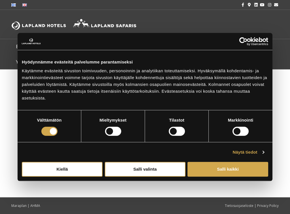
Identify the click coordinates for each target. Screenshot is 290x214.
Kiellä (62, 169)
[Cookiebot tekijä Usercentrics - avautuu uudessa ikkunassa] (243, 41)
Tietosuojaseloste (239, 205)
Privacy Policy (268, 205)
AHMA (35, 205)
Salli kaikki (228, 169)
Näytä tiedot (245, 152)
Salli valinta (145, 169)
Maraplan (19, 205)
